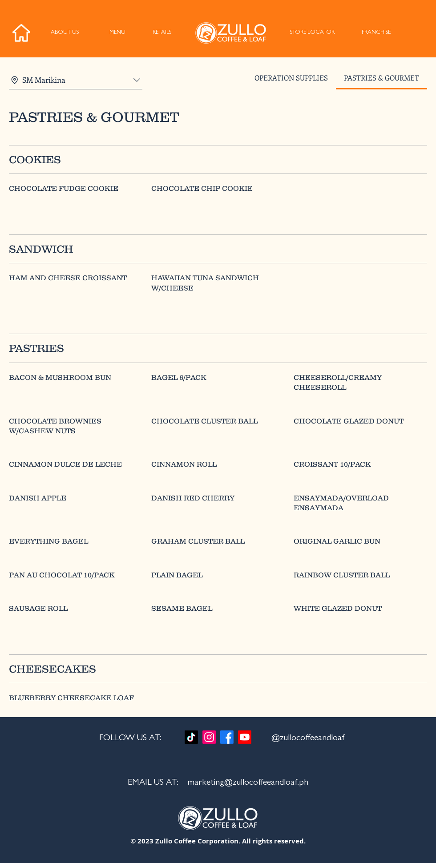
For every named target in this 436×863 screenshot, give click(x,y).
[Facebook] (227, 737)
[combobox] (75, 80)
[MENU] (117, 33)
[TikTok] (191, 737)
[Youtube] (244, 737)
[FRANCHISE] (376, 33)
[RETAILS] (161, 33)
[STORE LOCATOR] (312, 33)
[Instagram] (209, 737)
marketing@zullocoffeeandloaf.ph (247, 782)
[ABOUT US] (64, 33)
